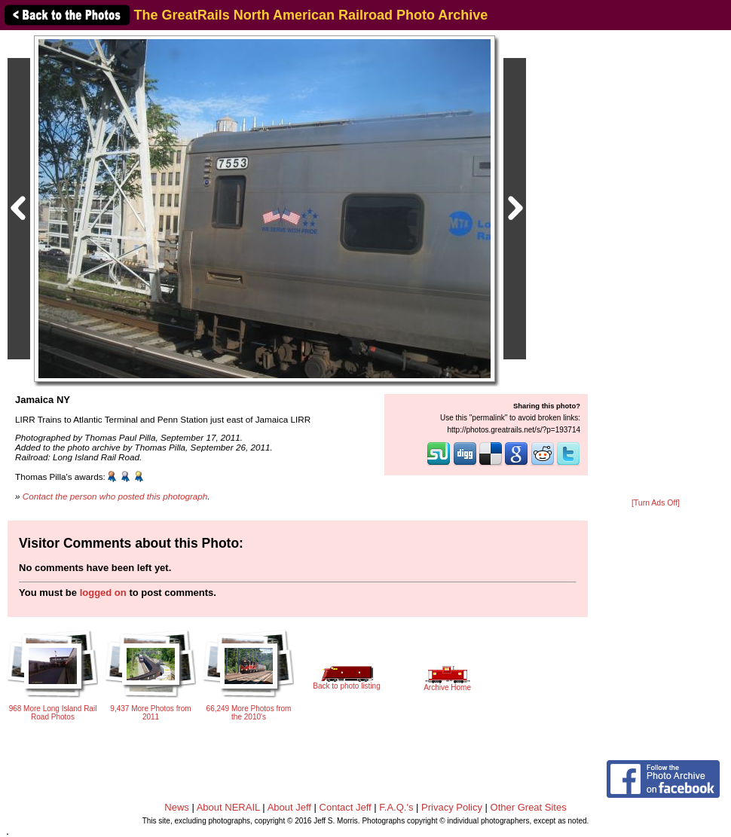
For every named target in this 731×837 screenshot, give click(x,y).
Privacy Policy (451, 807)
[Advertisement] (655, 265)
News (176, 807)
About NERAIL (228, 807)
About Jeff (289, 807)
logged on (103, 592)
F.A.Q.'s (396, 807)
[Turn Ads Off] (656, 503)
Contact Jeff (346, 807)
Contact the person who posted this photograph (115, 496)
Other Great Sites (529, 807)
